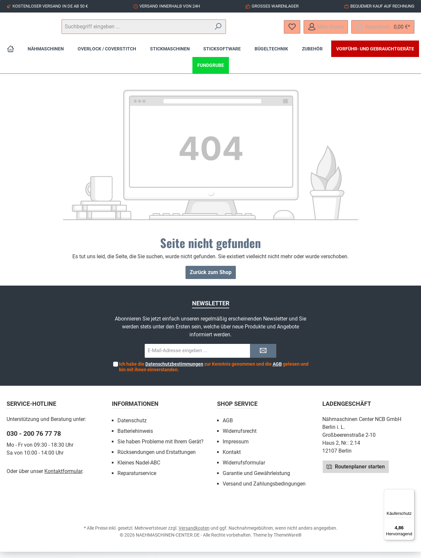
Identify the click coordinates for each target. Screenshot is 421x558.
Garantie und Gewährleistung (256, 479)
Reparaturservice (136, 479)
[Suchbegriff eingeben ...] (210, 30)
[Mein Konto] (326, 30)
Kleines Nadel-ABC (138, 469)
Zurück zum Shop (211, 278)
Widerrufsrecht (240, 437)
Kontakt (232, 458)
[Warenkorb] (382, 30)
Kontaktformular (63, 477)
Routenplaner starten (356, 472)
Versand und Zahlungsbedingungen (264, 490)
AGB (277, 370)
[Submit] (263, 357)
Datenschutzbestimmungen (174, 370)
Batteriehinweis (135, 437)
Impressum (236, 448)
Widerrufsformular (244, 469)
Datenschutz (132, 427)
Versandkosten (194, 534)
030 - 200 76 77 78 (34, 440)
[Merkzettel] (292, 30)
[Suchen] (259, 30)
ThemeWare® (288, 541)
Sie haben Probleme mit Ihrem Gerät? (160, 448)
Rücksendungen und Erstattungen (156, 458)
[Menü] (410, 493)
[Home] (10, 55)
